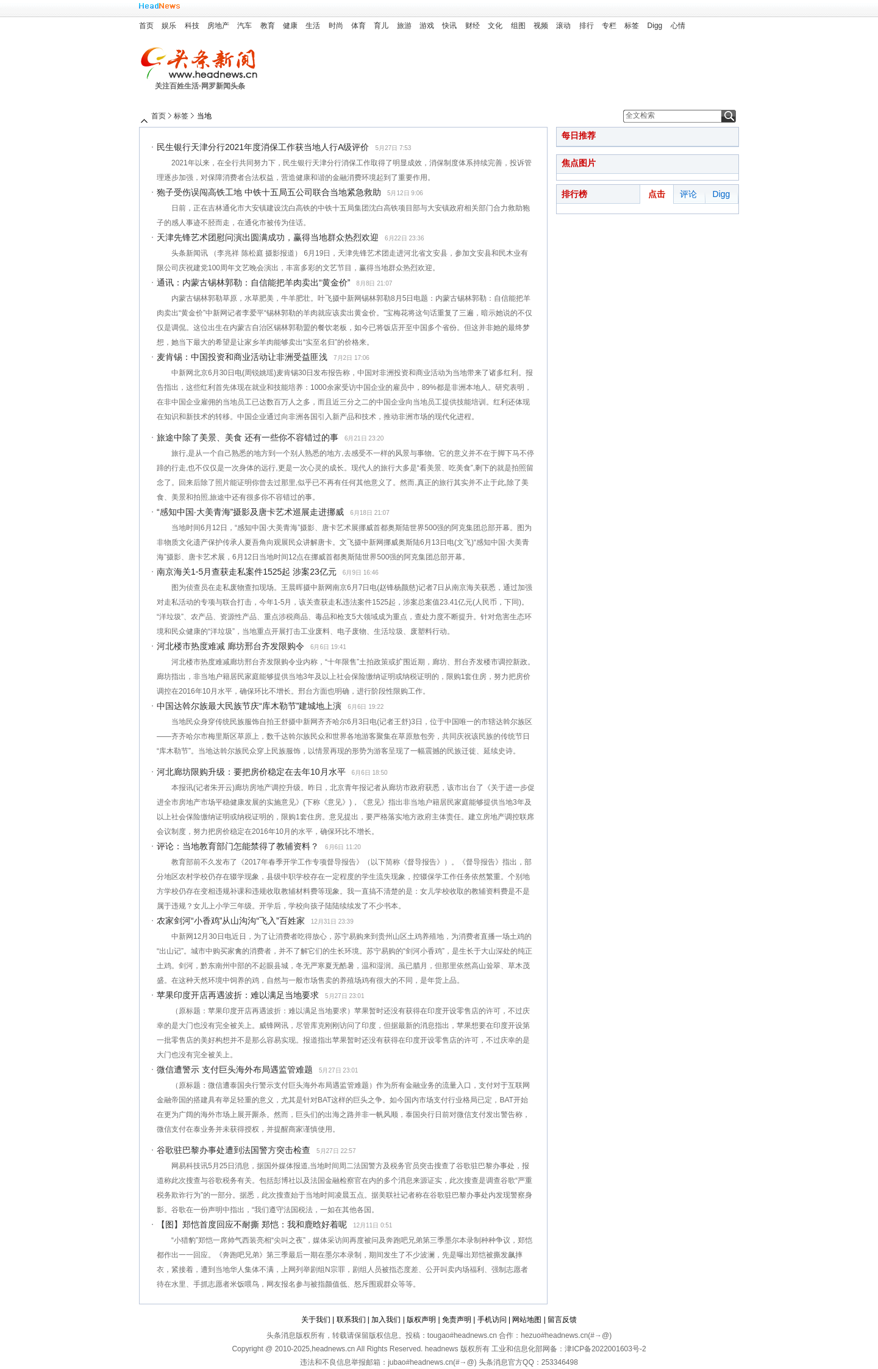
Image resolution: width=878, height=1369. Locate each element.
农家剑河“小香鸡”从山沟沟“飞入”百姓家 (231, 920)
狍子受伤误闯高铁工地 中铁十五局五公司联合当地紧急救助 (269, 192)
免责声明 (456, 1319)
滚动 (563, 25)
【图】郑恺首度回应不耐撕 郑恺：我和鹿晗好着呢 (252, 1224)
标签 (631, 25)
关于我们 (315, 1319)
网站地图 (526, 1319)
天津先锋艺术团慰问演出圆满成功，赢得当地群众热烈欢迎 (268, 237)
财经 (472, 25)
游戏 (426, 25)
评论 (688, 194)
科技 (192, 25)
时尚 (336, 25)
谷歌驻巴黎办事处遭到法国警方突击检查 (233, 1150)
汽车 (244, 25)
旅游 (404, 25)
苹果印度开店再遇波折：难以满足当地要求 (238, 995)
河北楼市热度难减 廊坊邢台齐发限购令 (230, 646)
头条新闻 (203, 63)
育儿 (381, 25)
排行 (586, 25)
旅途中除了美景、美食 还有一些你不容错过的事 (247, 437)
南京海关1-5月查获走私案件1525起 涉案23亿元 (247, 572)
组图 (518, 25)
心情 (678, 25)
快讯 (449, 25)
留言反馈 (562, 1319)
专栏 (609, 25)
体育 (358, 25)
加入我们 (386, 1319)
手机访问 (492, 1319)
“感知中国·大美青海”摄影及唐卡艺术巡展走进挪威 (250, 512)
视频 (541, 25)
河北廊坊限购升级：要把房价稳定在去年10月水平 (251, 772)
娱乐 (169, 25)
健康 (290, 25)
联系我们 (351, 1319)
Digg (655, 25)
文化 (495, 25)
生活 (312, 25)
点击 (656, 194)
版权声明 (421, 1319)
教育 (267, 25)
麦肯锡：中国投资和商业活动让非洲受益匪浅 (242, 357)
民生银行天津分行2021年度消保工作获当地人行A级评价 (263, 147)
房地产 (218, 25)
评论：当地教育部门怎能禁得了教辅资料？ (238, 846)
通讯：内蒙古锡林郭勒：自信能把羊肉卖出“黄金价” (253, 282)
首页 (146, 25)
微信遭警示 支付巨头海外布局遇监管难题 (235, 1069)
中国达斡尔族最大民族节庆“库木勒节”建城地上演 (249, 706)
